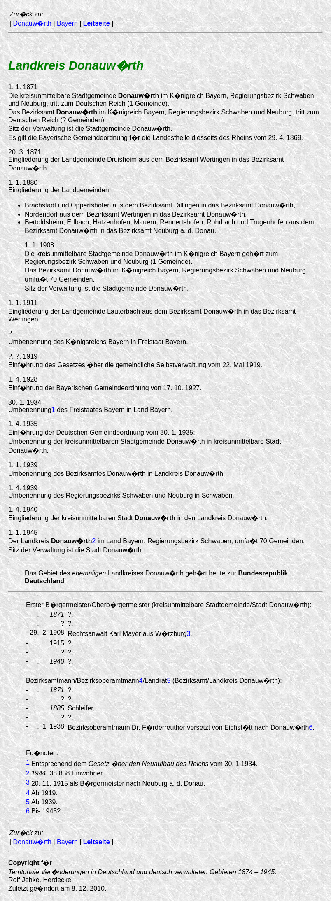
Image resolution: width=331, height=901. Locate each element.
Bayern (67, 23)
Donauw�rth (32, 23)
